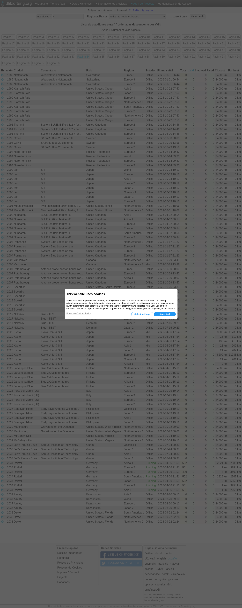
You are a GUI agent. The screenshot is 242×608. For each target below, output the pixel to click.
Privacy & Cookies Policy (79, 313)
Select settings (142, 314)
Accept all (164, 314)
